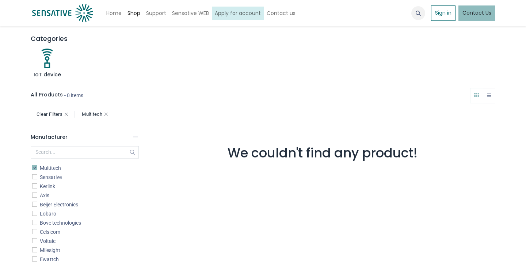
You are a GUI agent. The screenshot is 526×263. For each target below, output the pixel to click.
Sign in (443, 12)
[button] (418, 13)
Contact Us (476, 12)
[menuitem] (114, 13)
